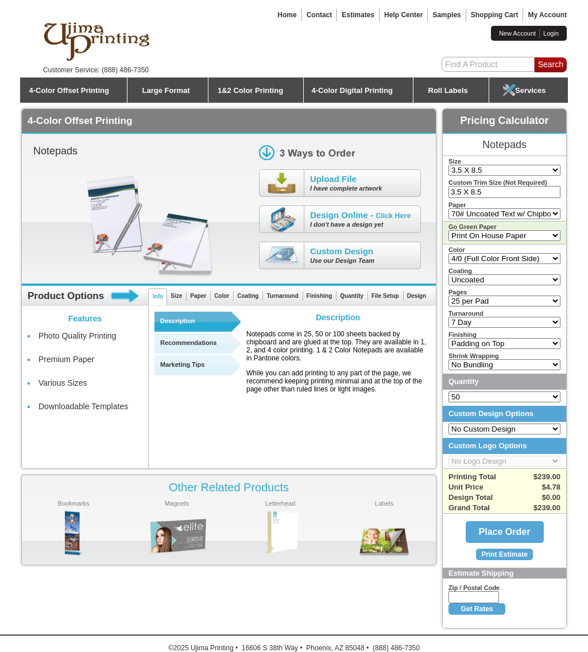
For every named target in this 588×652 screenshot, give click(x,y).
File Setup (385, 296)
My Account (547, 15)
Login (551, 33)
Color (221, 296)
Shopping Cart (495, 15)
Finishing (319, 296)
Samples (446, 15)
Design (416, 296)
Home (286, 15)
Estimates (358, 15)
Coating (247, 296)
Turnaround (282, 296)
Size (176, 296)
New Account (517, 33)
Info (158, 296)
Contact (319, 15)
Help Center (403, 15)
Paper (198, 296)
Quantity (351, 296)
